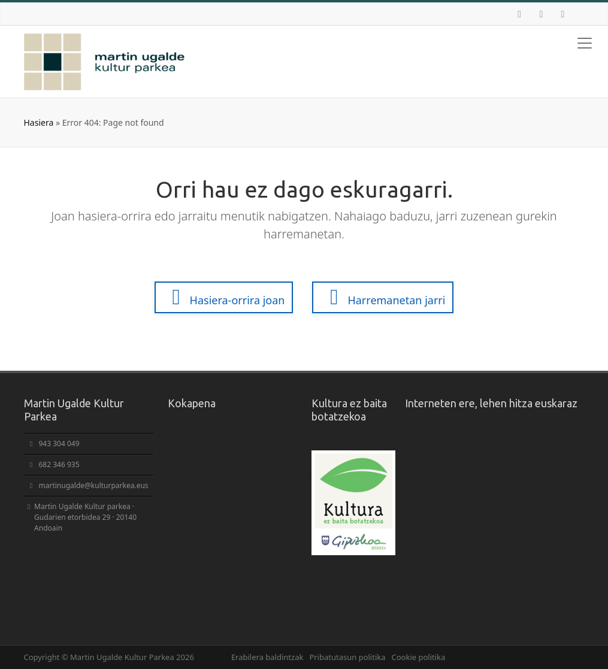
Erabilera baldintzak (267, 657)
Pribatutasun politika (347, 657)
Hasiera (39, 122)
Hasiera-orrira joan (224, 297)
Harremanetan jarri (382, 297)
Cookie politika (419, 657)
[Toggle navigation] (584, 43)
